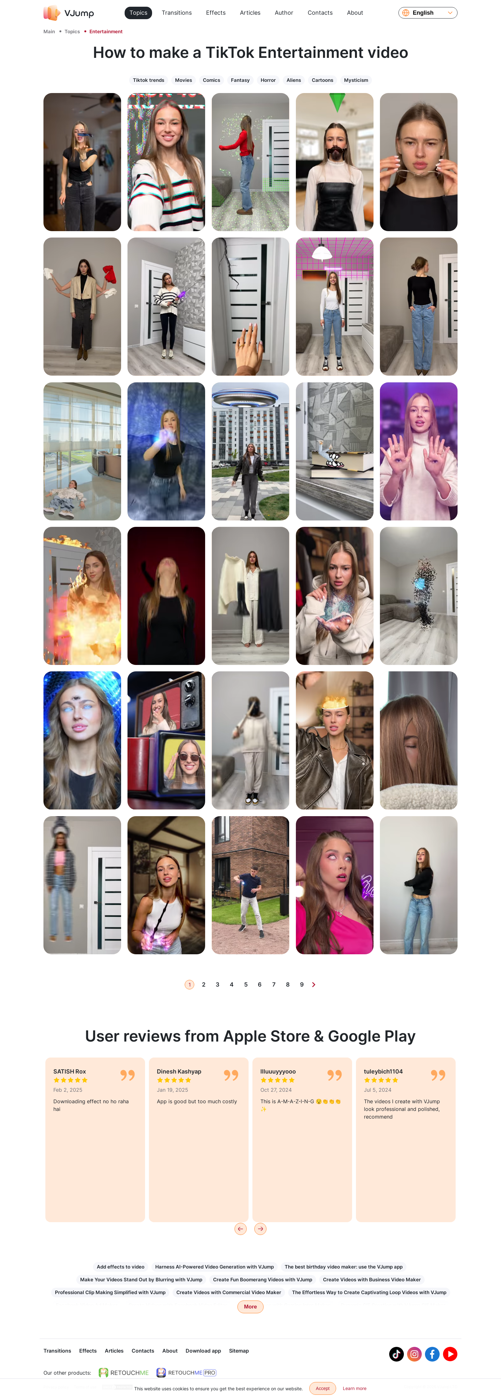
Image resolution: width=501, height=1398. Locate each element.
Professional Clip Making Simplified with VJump (110, 1292)
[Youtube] (450, 1354)
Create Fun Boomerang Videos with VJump (262, 1280)
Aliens (294, 80)
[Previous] (241, 1229)
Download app (203, 1351)
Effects (216, 12)
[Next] (314, 984)
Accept (323, 1388)
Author (284, 12)
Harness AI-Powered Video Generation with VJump (214, 1267)
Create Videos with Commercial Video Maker (228, 1292)
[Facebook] (432, 1354)
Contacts (320, 12)
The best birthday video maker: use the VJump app (344, 1267)
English (423, 13)
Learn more (354, 1388)
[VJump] (68, 13)
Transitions (177, 12)
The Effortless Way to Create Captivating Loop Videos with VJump (369, 1292)
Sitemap (239, 1351)
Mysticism (356, 80)
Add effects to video (120, 1267)
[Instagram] (414, 1354)
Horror (268, 80)
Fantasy (240, 80)
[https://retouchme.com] (124, 1373)
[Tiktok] (396, 1354)
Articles (250, 12)
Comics (211, 80)
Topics (138, 12)
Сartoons (322, 80)
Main (49, 31)
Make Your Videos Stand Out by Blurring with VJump (141, 1280)
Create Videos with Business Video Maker (372, 1280)
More (250, 1307)
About (355, 12)
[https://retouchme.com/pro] (186, 1373)
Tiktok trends (148, 80)
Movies (183, 80)
